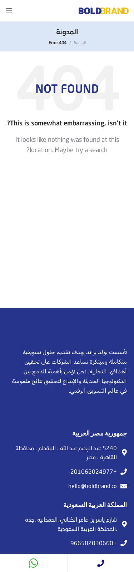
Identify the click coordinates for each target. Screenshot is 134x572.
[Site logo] (104, 9)
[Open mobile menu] (9, 11)
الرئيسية (80, 42)
